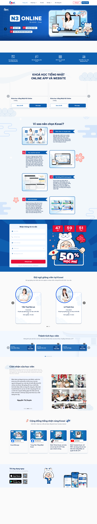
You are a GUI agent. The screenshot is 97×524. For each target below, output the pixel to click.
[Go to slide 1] (45, 368)
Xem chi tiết (20, 105)
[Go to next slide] (91, 29)
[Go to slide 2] (48, 326)
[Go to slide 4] (48, 368)
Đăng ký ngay (28, 261)
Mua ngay (38, 105)
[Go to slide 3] (49, 326)
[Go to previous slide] (5, 29)
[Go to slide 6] (51, 368)
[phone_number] (28, 237)
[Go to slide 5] (50, 368)
